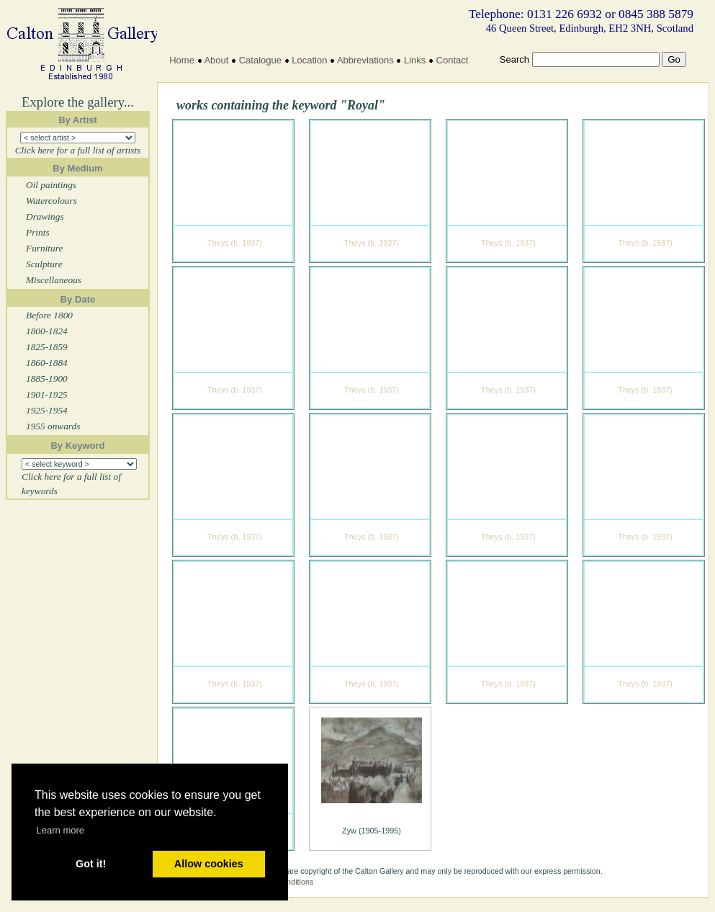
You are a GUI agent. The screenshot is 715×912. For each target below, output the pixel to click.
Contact (452, 60)
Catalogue (260, 60)
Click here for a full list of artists (78, 150)
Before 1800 (49, 315)
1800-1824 (47, 331)
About (216, 60)
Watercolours (51, 200)
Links (415, 60)
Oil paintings (51, 184)
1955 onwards (53, 426)
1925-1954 (47, 410)
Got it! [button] (91, 863)
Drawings (45, 216)
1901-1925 (47, 394)
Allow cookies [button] (208, 863)
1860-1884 (47, 362)
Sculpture (44, 264)
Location (309, 60)
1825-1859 (47, 346)
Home (181, 60)
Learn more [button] (60, 830)
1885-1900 (47, 378)
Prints (38, 232)
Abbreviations (365, 60)
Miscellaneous (53, 279)
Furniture (44, 248)
